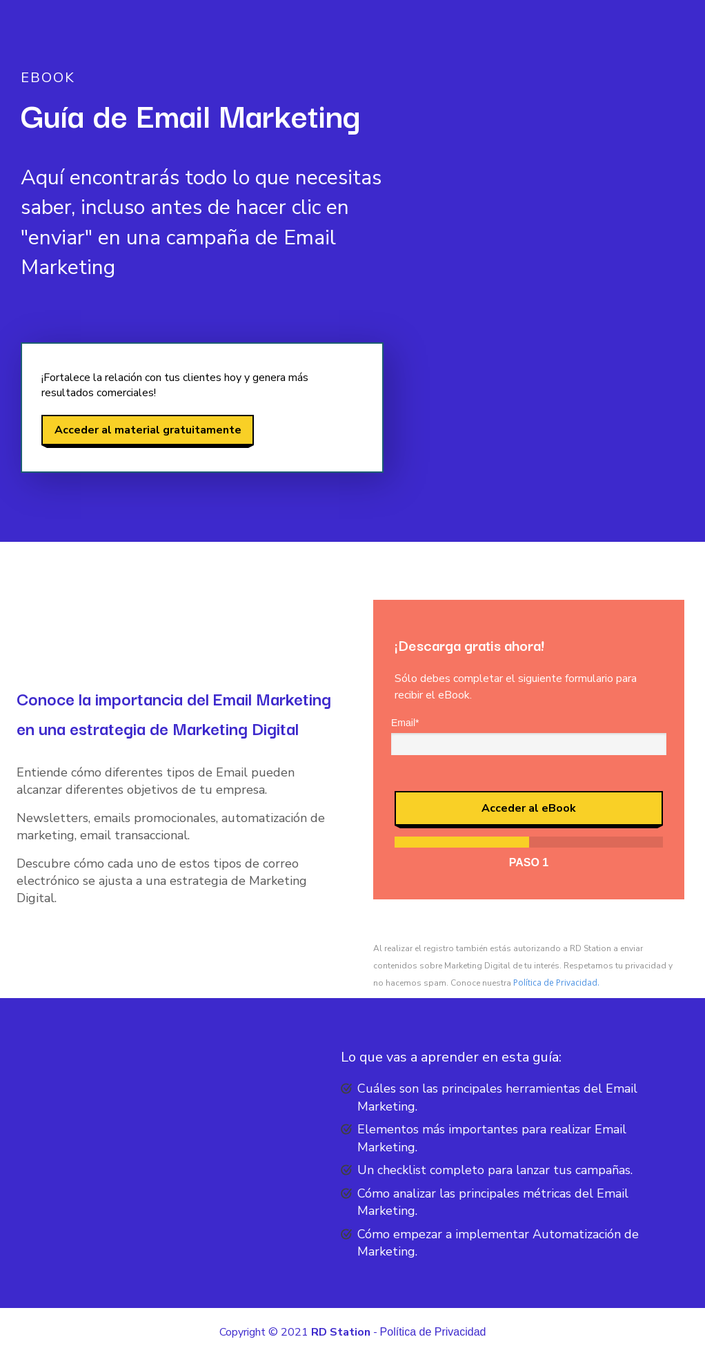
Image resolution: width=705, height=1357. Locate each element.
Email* (405, 722)
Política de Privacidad (433, 1332)
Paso (529, 862)
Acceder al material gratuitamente (147, 430)
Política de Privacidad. (556, 982)
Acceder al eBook (528, 808)
